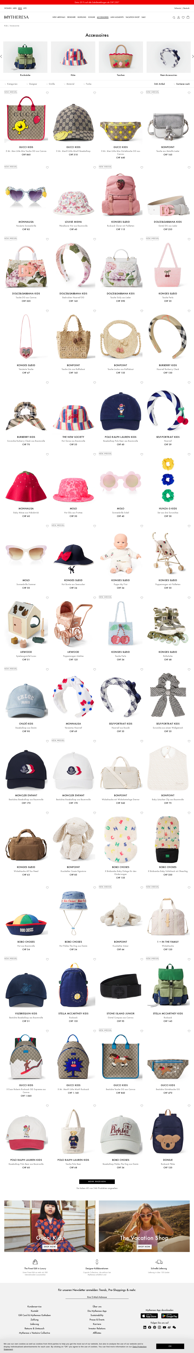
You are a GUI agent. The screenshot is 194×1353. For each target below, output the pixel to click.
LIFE (25, 8)
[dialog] (97, 1346)
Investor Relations (97, 1328)
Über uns (97, 1306)
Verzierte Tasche (26, 369)
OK (170, 1346)
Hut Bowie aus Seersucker (73, 584)
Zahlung (34, 1319)
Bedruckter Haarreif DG (73, 298)
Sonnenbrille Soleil (120, 513)
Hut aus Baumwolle (26, 946)
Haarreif (168, 441)
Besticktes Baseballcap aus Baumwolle (26, 800)
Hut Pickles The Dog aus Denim (73, 946)
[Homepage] (16, 17)
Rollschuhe (168, 656)
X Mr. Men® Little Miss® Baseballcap (73, 151)
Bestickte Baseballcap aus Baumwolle (26, 1018)
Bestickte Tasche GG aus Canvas (120, 1089)
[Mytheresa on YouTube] (164, 1327)
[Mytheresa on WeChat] (174, 1327)
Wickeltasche (168, 946)
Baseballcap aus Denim (26, 728)
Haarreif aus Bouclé (121, 728)
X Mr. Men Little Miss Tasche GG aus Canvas (26, 151)
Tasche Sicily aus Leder (120, 298)
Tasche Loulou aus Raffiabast (121, 369)
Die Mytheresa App (97, 1310)
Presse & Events (97, 1319)
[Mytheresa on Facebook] (149, 1327)
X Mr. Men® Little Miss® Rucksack (73, 1089)
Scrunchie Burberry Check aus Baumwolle (26, 441)
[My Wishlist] (183, 17)
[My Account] (178, 17)
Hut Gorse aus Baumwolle (73, 441)
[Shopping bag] (188, 17)
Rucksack (73, 1018)
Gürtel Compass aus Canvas (120, 1018)
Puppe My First (120, 584)
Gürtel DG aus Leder (168, 226)
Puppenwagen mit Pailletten (167, 584)
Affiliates (97, 1332)
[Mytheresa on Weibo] (169, 1327)
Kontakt (34, 1310)
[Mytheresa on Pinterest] (154, 1327)
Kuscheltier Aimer (120, 946)
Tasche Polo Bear (73, 1164)
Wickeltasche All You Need (26, 871)
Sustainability (97, 1315)
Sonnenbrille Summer (26, 584)
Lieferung (34, 1324)
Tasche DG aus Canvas (26, 298)
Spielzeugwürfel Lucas (26, 656)
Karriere (97, 1324)
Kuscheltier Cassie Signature (73, 871)
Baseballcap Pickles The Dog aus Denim (121, 1164)
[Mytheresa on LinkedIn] (144, 1327)
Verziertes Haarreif (73, 728)
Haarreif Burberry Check (168, 369)
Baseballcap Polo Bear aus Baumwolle (120, 441)
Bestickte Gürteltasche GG (168, 1089)
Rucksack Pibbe (168, 1164)
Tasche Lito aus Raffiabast (73, 369)
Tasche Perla (167, 298)
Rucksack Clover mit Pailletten (120, 226)
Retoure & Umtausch (34, 1328)
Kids (20, 8)
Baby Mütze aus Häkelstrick (26, 513)
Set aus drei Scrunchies (168, 513)
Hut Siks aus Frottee (73, 513)
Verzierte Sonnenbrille (26, 226)
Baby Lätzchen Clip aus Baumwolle (168, 800)
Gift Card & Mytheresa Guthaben (34, 1315)
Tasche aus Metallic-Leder (167, 151)
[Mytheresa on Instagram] (159, 1327)
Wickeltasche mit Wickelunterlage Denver (121, 800)
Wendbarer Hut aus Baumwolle (73, 226)
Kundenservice (34, 1306)
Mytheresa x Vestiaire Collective (34, 1332)
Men (15, 8)
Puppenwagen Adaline (73, 656)
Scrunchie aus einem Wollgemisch (168, 728)
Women (7, 8)
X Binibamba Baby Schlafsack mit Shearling (168, 871)
